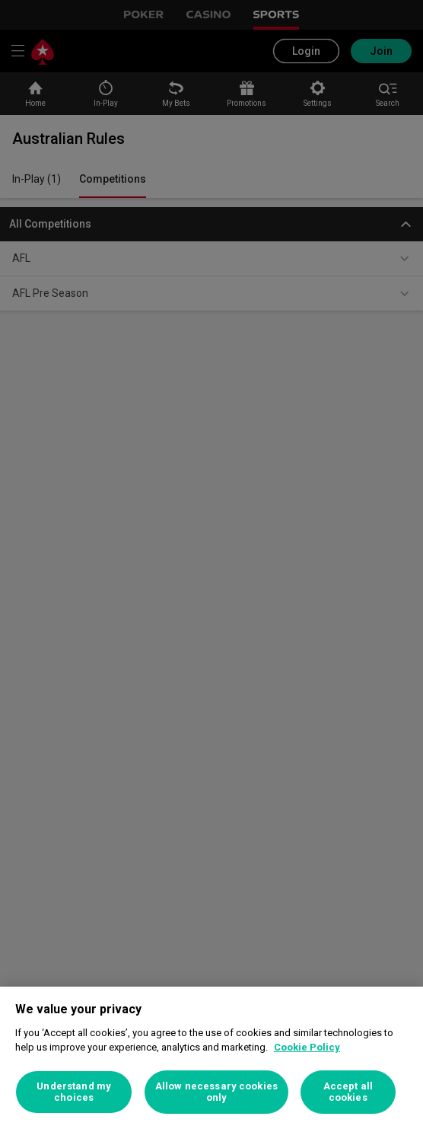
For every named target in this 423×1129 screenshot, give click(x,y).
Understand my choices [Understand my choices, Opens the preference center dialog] (74, 1092)
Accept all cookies (348, 1092)
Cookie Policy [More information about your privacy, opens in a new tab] (307, 1047)
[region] (211, 1058)
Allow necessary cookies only (216, 1092)
